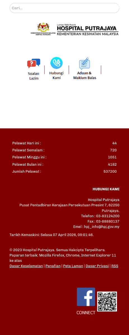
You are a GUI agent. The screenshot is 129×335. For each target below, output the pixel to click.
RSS (114, 266)
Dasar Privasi (97, 266)
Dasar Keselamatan (26, 266)
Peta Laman (73, 266)
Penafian (52, 266)
